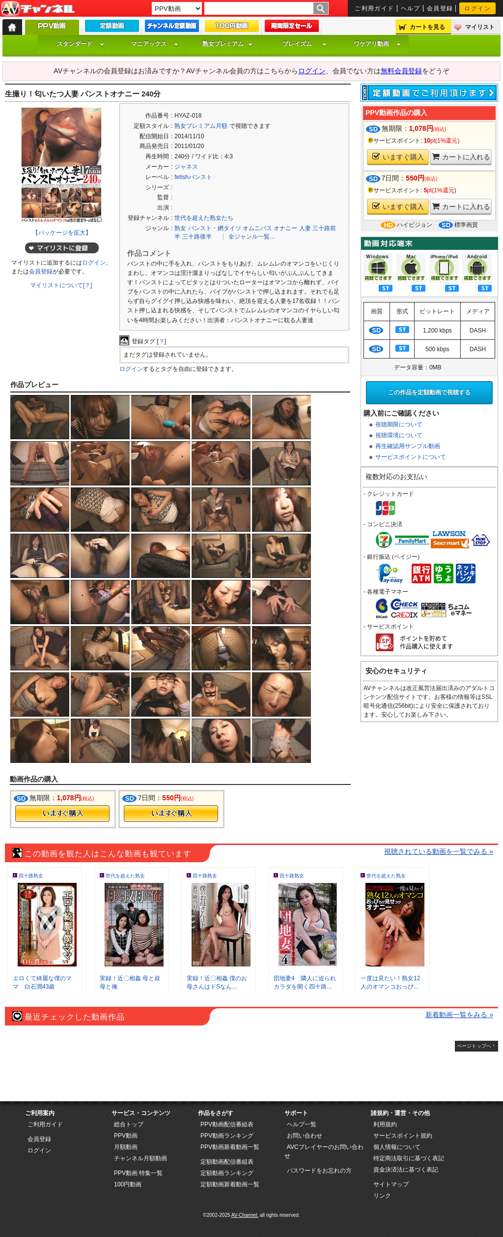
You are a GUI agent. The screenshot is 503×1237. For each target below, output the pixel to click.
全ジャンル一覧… (252, 236)
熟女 (180, 228)
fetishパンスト (193, 177)
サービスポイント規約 (402, 1135)
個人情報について (396, 1147)
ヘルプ (410, 8)
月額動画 (126, 1147)
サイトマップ (391, 1184)
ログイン (477, 8)
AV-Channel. (244, 1215)
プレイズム (304, 43)
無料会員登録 (401, 71)
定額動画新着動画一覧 (229, 1184)
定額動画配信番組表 (226, 1161)
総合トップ (128, 1124)
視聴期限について (398, 424)
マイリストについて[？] (61, 285)
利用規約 (385, 1124)
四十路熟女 (31, 875)
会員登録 (440, 8)
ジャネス (186, 166)
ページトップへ (474, 1046)
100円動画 (127, 1184)
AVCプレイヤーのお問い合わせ (323, 1151)
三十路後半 (197, 236)
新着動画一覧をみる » (459, 1015)
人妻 (305, 228)
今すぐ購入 (62, 813)
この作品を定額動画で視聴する (429, 392)
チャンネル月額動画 (140, 1158)
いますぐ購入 (398, 156)
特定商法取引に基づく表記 (408, 1158)
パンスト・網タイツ (214, 228)
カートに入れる (461, 156)
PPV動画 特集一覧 (138, 1173)
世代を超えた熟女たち (203, 217)
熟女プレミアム (227, 43)
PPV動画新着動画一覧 (229, 1147)
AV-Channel (38, 9)
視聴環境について (398, 435)
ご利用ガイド (374, 8)
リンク (382, 1195)
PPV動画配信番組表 (226, 1124)
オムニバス (257, 228)
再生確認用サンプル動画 (407, 446)
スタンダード (80, 43)
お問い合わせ (304, 1135)
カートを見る (427, 27)
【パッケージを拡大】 (61, 232)
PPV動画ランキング (226, 1135)
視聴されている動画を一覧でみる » (438, 851)
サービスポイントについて (410, 456)
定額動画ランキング (226, 1173)
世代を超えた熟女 (125, 875)
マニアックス (154, 43)
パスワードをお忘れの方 (319, 1170)
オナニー (285, 228)
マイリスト (480, 27)
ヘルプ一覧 (301, 1124)
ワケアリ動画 (377, 43)
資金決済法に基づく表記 (405, 1169)
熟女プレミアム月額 (200, 125)
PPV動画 (126, 1135)
